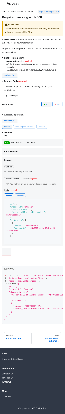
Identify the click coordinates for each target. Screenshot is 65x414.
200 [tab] (46, 104)
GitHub (6, 396)
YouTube (7, 377)
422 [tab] (57, 104)
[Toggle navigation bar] (4, 4)
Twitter (6, 381)
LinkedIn (7, 373)
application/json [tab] (9, 75)
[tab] (7, 127)
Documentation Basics (12, 359)
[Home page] (4, 12)
